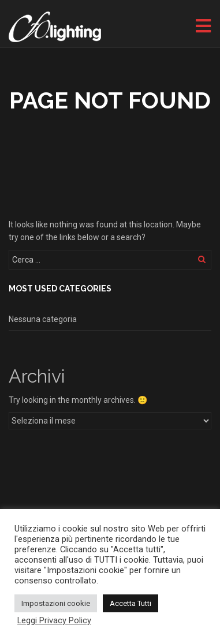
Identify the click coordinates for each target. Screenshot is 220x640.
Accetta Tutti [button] (130, 603)
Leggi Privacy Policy (54, 620)
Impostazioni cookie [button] (55, 603)
